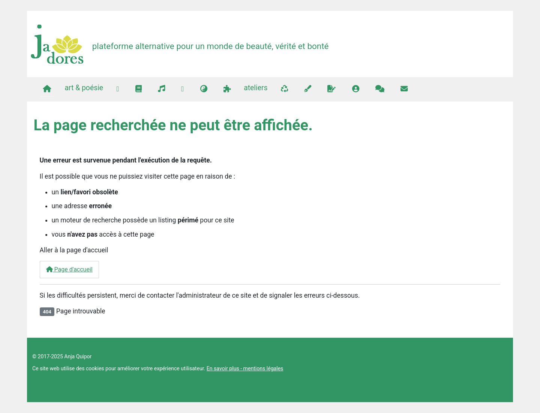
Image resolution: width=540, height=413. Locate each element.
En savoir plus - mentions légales (245, 368)
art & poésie (83, 87)
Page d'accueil (69, 269)
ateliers (255, 87)
